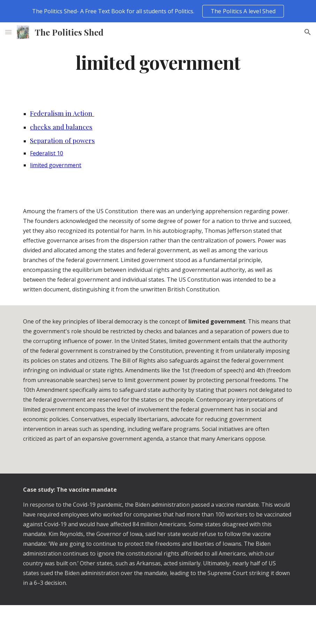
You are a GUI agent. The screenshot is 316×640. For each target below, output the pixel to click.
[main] (158, 62)
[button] (8, 32)
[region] (158, 11)
